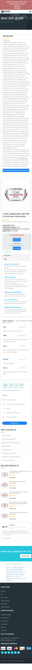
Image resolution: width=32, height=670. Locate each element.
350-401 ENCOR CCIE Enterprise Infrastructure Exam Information (18, 503)
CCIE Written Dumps (6, 614)
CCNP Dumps (4, 621)
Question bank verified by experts (11, 442)
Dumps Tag (3, 630)
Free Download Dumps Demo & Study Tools (16, 170)
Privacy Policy (4, 597)
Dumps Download (5, 607)
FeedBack (3, 627)
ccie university (15, 573)
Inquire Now (25, 556)
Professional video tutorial (9, 453)
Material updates (6, 446)
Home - (3, 22)
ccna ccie (14, 576)
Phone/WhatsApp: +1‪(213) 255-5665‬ (10, 638)
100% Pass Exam (6, 435)
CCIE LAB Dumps (5, 618)
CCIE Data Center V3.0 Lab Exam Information (18, 513)
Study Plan (7, 255)
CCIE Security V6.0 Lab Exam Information (17, 482)
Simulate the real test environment (11, 457)
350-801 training (17, 567)
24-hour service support (8, 460)
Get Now (17, 6)
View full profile (6, 538)
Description (7, 252)
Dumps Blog (4, 604)
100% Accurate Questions (9, 439)
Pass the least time (7, 449)
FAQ (2, 594)
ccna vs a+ (9, 567)
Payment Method (5, 600)
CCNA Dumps (4, 624)
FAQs (5, 259)
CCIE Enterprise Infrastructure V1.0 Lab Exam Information (20, 472)
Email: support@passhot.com (8, 640)
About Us (3, 591)
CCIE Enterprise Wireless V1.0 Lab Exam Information (18, 492)
